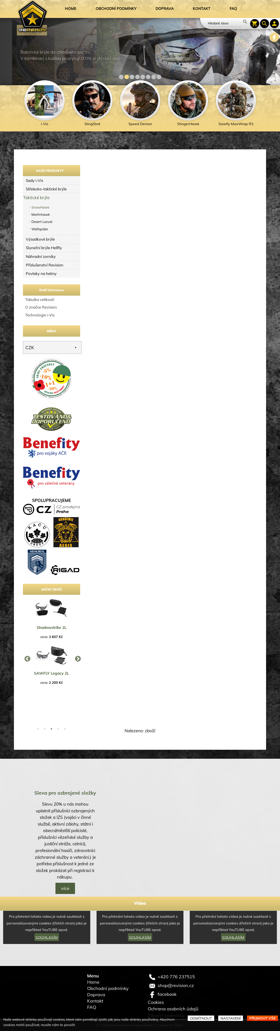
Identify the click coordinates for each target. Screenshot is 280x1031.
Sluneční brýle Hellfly (44, 247)
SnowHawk (40, 207)
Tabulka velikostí (39, 299)
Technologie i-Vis (40, 315)
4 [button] (58, 729)
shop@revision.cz (176, 985)
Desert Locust (41, 222)
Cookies (156, 1002)
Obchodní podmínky (116, 8)
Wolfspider (39, 229)
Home (70, 8)
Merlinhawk (40, 214)
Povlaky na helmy (41, 273)
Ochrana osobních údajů (173, 1008)
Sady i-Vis (34, 180)
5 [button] (65, 729)
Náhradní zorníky (41, 256)
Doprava (165, 8)
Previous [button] (26, 658)
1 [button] (38, 729)
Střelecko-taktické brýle (46, 189)
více (65, 888)
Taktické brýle (36, 197)
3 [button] (51, 729)
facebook (167, 994)
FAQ (233, 8)
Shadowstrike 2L (51, 627)
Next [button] (77, 658)
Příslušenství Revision (44, 265)
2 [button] (44, 729)
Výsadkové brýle (40, 239)
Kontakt (201, 8)
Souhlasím (46, 937)
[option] (44, 104)
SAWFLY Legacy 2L (51, 673)
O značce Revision (41, 307)
